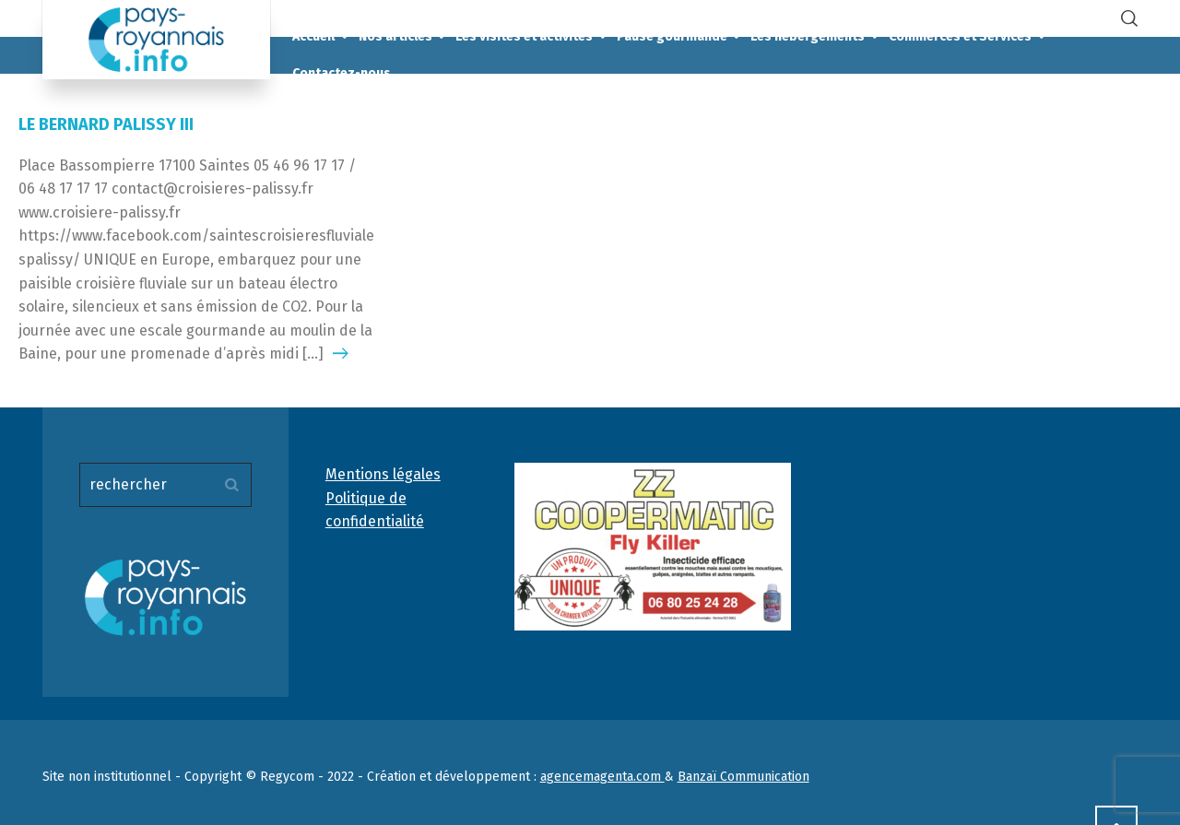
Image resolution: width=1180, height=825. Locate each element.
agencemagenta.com (602, 776)
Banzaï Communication (743, 776)
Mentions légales (383, 474)
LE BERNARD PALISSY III (106, 124)
